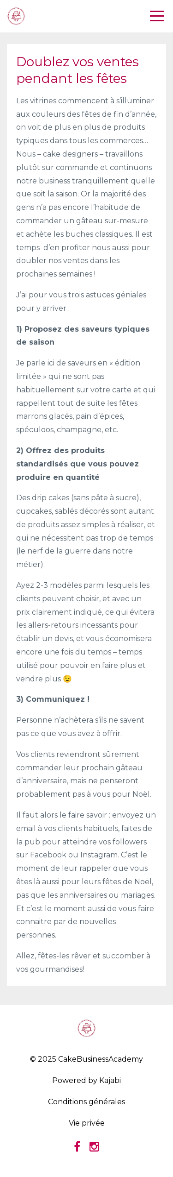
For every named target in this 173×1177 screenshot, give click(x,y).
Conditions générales (86, 1101)
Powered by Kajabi (86, 1080)
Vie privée (87, 1123)
